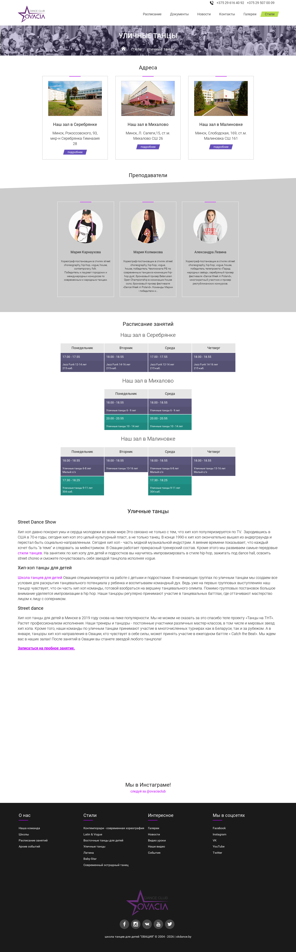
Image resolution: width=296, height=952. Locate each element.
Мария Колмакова (148, 252)
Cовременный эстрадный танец (105, 865)
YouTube (218, 846)
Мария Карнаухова (86, 252)
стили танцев (30, 553)
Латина (88, 852)
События (154, 852)
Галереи (250, 14)
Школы (24, 834)
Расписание (152, 14)
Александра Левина (210, 252)
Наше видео (156, 846)
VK (215, 840)
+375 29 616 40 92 (230, 3)
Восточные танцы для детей (103, 840)
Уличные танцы (161, 49)
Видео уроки (157, 840)
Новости (204, 14)
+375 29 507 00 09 (260, 3)
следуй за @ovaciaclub (148, 791)
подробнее (75, 152)
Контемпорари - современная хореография (113, 828)
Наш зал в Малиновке (221, 124)
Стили (269, 14)
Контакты (227, 14)
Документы (179, 14)
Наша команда (29, 828)
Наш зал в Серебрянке (75, 124)
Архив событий (29, 846)
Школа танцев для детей (40, 577)
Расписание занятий (33, 840)
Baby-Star (89, 859)
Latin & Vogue (92, 834)
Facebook (219, 828)
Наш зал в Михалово (148, 124)
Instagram (219, 834)
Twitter (217, 852)
